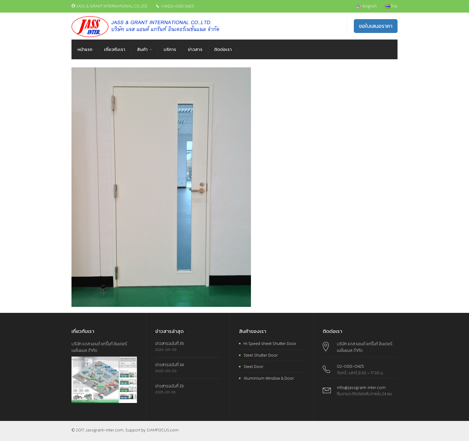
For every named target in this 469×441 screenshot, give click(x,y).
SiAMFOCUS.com (163, 430)
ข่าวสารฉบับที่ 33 (169, 386)
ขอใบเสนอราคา (375, 26)
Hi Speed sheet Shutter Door (269, 343)
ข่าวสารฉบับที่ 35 (169, 343)
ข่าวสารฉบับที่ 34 (169, 365)
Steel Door (253, 366)
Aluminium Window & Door (268, 378)
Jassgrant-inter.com (104, 430)
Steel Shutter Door (260, 355)
